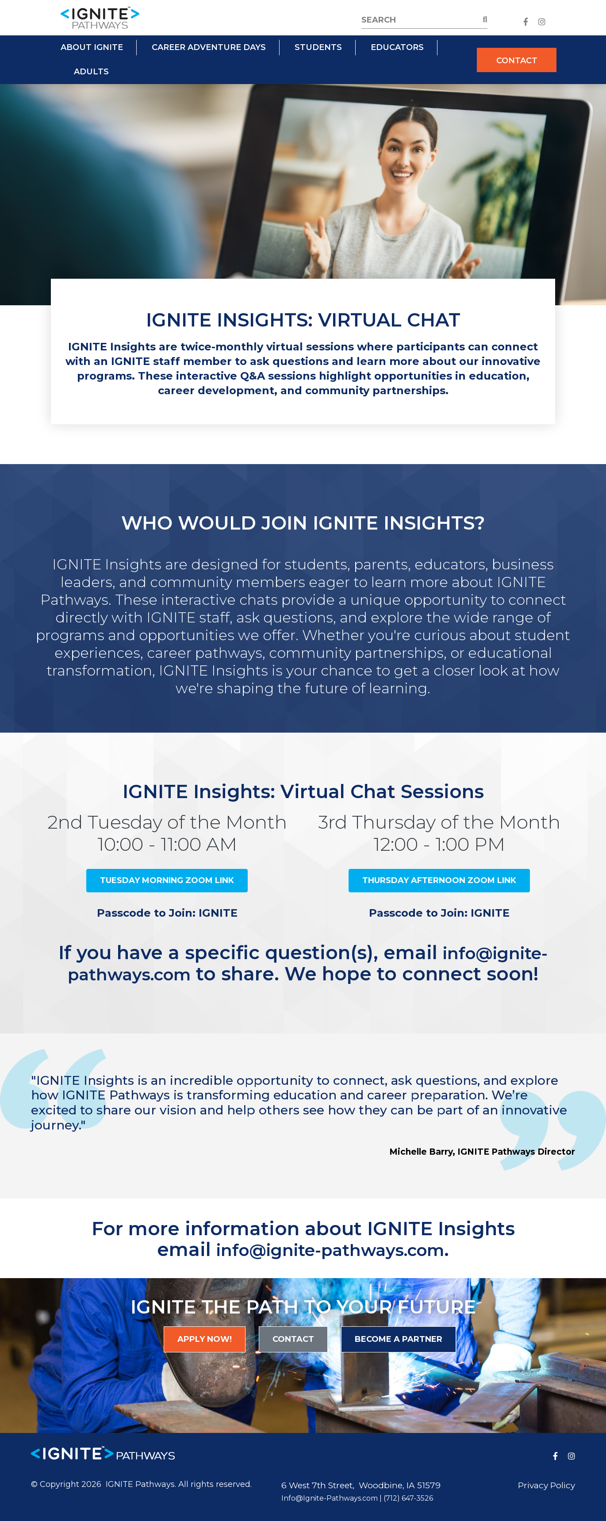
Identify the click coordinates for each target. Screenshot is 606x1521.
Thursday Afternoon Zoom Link (439, 880)
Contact (516, 60)
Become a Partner (398, 1338)
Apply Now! (204, 1338)
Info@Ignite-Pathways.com (329, 1497)
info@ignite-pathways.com (330, 1248)
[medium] (525, 22)
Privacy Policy (546, 1484)
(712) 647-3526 (408, 1497)
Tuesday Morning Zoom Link (167, 880)
